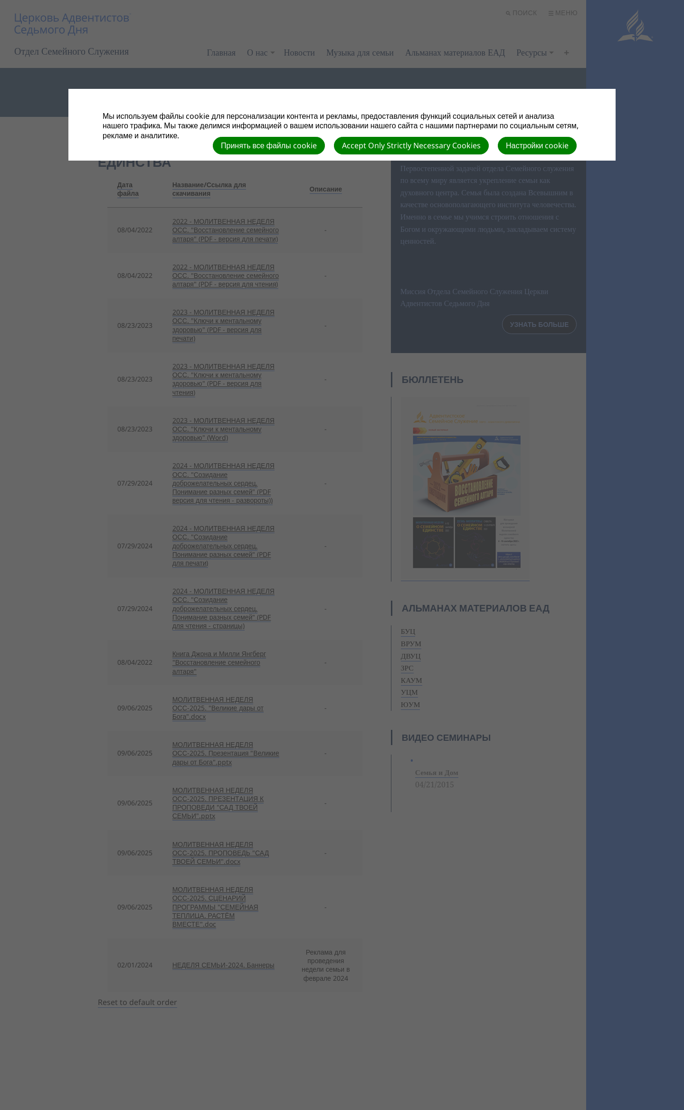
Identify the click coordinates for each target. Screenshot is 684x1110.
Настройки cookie (537, 145)
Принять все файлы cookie (269, 145)
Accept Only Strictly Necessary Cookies (411, 145)
